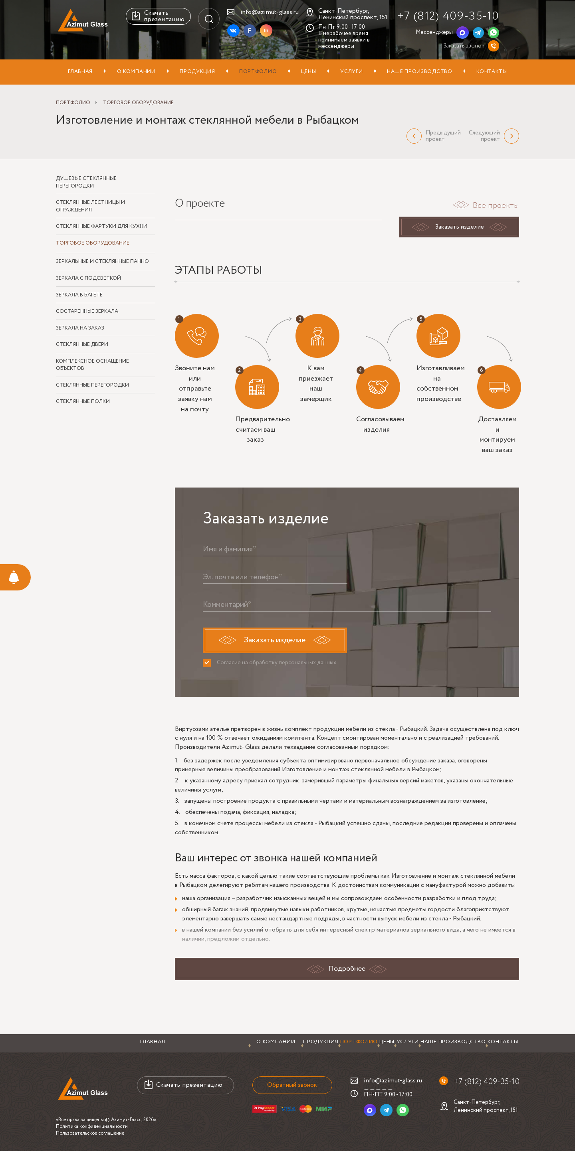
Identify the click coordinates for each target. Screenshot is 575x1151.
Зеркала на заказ (80, 328)
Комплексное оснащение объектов (92, 365)
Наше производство (419, 71)
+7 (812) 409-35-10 (448, 16)
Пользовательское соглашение (90, 1133)
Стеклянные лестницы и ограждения (90, 206)
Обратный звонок (290, 1085)
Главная (80, 71)
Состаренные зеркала (87, 311)
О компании (136, 71)
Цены (308, 71)
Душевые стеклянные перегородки (86, 182)
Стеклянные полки (83, 402)
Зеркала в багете (79, 295)
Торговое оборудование (92, 243)
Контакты (491, 71)
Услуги (351, 71)
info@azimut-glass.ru (269, 12)
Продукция (197, 71)
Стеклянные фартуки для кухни (101, 226)
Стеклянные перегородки (92, 385)
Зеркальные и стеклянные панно (102, 262)
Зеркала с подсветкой (88, 278)
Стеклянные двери (82, 344)
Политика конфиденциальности (92, 1126)
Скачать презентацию (164, 16)
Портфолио (258, 71)
